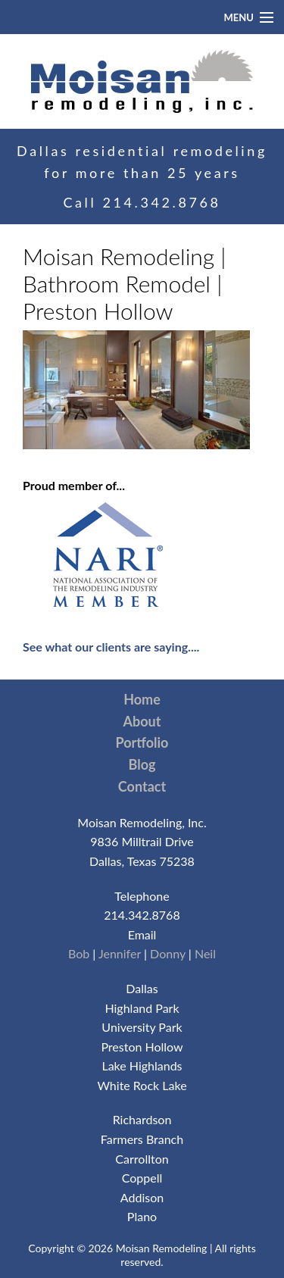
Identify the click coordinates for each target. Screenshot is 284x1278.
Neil (205, 953)
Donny (168, 953)
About (142, 721)
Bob (78, 953)
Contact (142, 786)
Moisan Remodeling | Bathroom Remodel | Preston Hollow (124, 283)
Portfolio (142, 742)
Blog (142, 764)
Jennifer (119, 953)
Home (142, 699)
